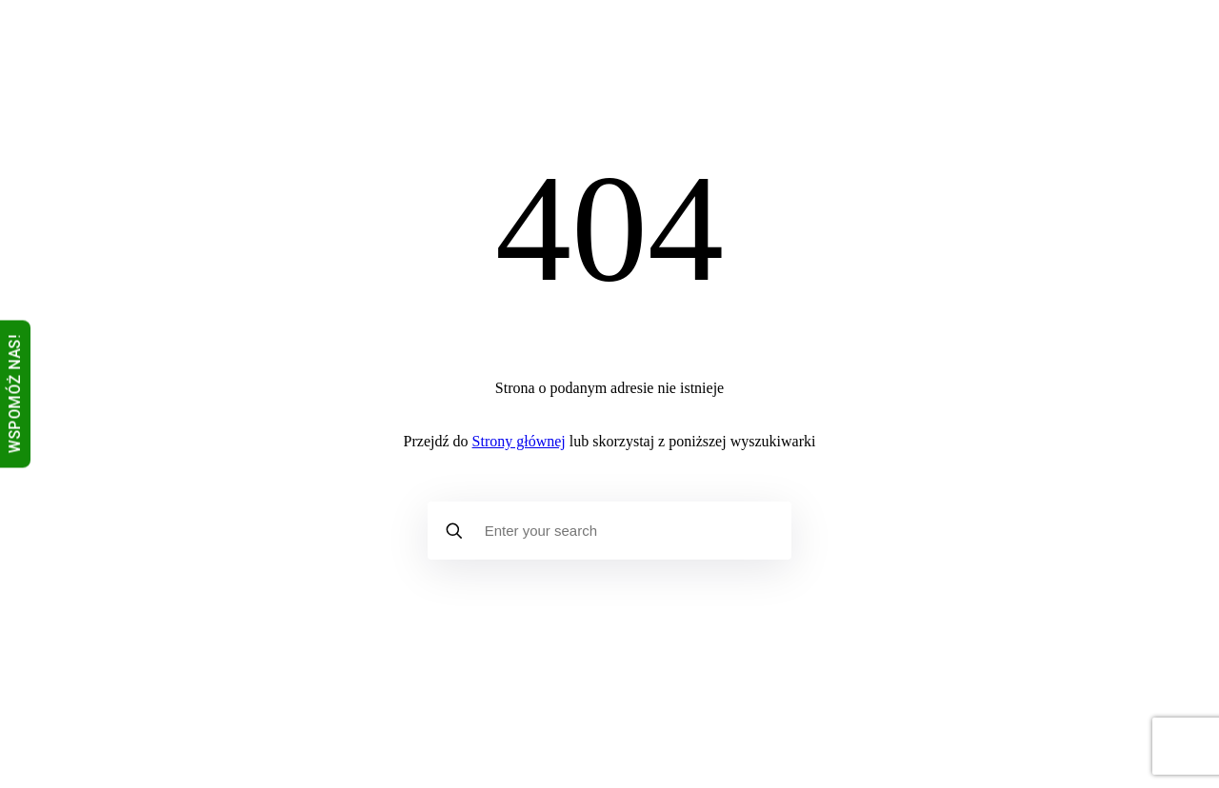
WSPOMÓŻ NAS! (15, 394)
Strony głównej (519, 441)
